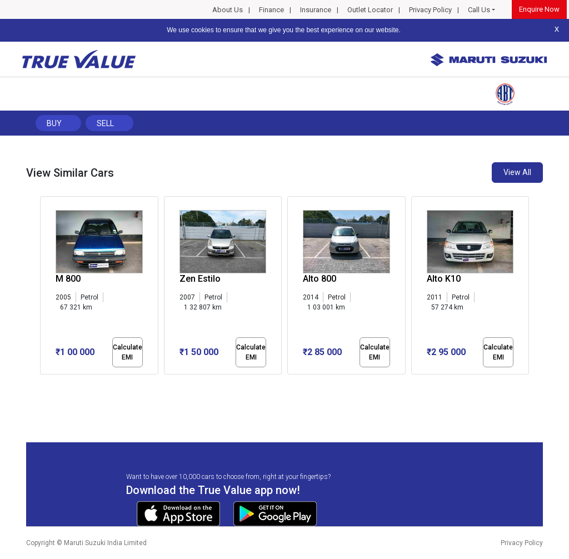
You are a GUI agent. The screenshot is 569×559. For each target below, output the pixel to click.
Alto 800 (319, 278)
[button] (43, 384)
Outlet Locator (370, 10)
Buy (54, 123)
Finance (271, 10)
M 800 (68, 278)
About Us (227, 10)
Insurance (315, 10)
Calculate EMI (127, 352)
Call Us (479, 10)
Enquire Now (539, 9)
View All (517, 172)
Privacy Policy (430, 10)
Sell (105, 123)
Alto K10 (444, 278)
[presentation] (46, 287)
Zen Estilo (200, 278)
